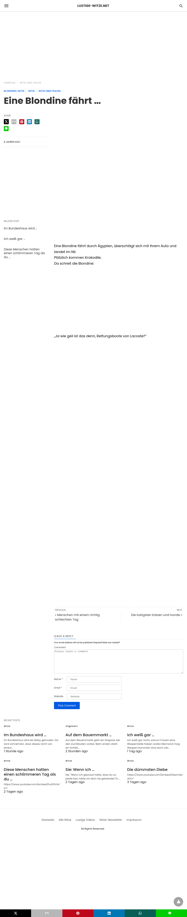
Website (58, 701)
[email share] (13, 121)
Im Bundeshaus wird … (20, 228)
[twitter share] (6, 121)
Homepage (10, 82)
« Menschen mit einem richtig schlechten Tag (77, 617)
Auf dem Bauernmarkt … (88, 739)
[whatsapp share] (37, 121)
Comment (60, 647)
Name (58, 684)
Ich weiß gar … (14, 239)
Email (58, 692)
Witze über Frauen (30, 82)
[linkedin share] (29, 121)
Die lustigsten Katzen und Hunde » (156, 615)
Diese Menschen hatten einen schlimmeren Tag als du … (24, 253)
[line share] (6, 128)
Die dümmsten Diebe (147, 774)
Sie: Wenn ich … (79, 774)
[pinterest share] (21, 121)
